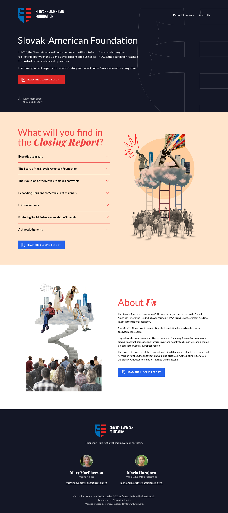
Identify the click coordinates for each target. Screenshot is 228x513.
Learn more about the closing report (30, 100)
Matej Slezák (148, 496)
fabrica (108, 503)
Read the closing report (41, 80)
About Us (204, 15)
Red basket (107, 496)
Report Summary (183, 15)
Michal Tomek (122, 496)
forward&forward (134, 503)
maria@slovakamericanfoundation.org (141, 482)
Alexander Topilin (121, 500)
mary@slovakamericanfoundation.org (86, 482)
